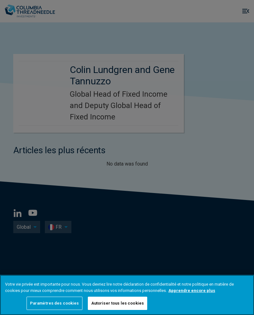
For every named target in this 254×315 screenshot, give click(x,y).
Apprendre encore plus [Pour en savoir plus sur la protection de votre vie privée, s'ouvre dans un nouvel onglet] (191, 290)
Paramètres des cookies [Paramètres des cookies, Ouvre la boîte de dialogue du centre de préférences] (54, 303)
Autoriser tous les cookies (117, 303)
